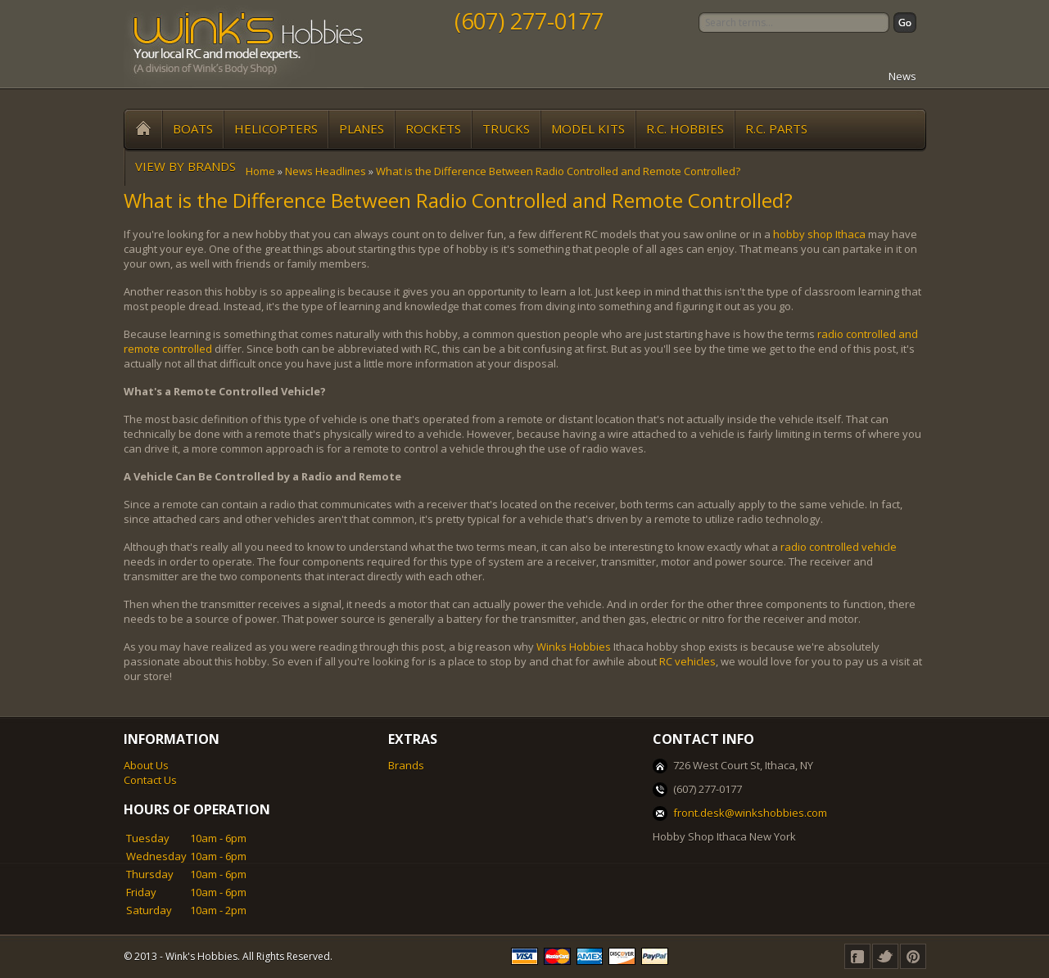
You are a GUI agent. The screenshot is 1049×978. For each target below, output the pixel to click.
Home (260, 171)
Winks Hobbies (573, 646)
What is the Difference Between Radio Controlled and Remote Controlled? (558, 171)
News (902, 76)
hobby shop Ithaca (819, 234)
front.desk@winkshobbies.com (750, 812)
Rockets (433, 128)
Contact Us (150, 780)
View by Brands (185, 166)
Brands (406, 765)
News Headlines (325, 171)
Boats (193, 128)
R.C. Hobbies (685, 128)
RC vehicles (687, 661)
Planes (361, 128)
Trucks (506, 128)
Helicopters (276, 128)
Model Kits (588, 128)
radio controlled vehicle (838, 546)
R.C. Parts (776, 128)
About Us (146, 765)
